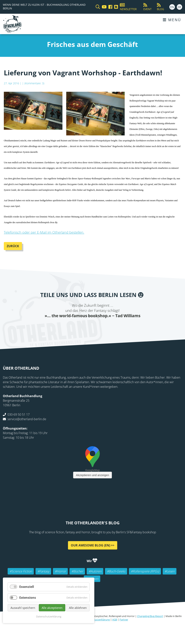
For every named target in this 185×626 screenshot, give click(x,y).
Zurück (13, 246)
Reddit (93, 326)
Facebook (70, 326)
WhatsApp (100, 326)
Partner (124, 619)
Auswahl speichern (23, 608)
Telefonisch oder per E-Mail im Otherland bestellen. (44, 232)
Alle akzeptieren (52, 608)
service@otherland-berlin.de (26, 419)
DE (179, 7)
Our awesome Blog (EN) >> (92, 545)
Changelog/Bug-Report (150, 616)
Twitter (77, 326)
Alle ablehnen (78, 608)
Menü (172, 19)
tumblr (108, 326)
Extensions (27, 597)
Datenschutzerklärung (97, 619)
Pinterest (115, 326)
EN (172, 7)
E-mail (85, 326)
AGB (114, 619)
